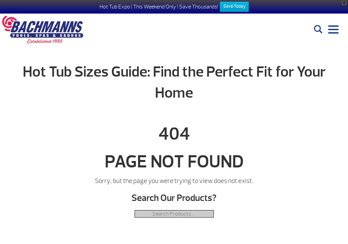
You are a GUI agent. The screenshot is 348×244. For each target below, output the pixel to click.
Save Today (234, 6)
